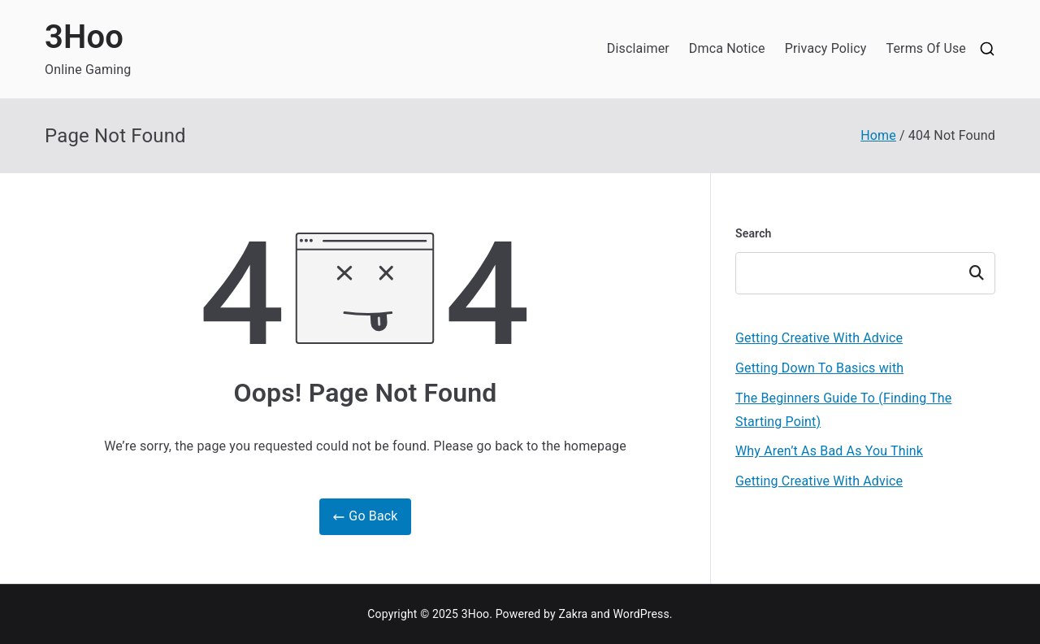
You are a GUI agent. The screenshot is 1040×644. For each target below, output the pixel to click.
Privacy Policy (826, 48)
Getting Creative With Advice (819, 338)
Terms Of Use (926, 48)
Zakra (572, 613)
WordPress (641, 613)
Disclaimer (638, 48)
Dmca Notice (727, 48)
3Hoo (84, 37)
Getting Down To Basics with (819, 368)
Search (753, 233)
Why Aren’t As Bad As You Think (829, 451)
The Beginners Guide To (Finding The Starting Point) (843, 409)
